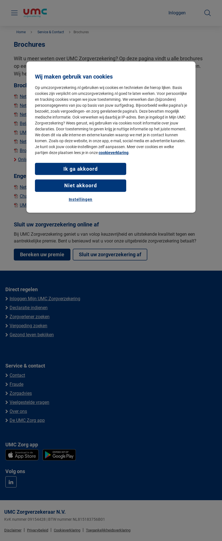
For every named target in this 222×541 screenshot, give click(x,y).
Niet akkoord (80, 186)
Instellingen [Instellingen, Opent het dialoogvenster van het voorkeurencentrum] (80, 199)
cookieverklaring (113, 152)
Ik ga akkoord (80, 169)
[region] (111, 137)
